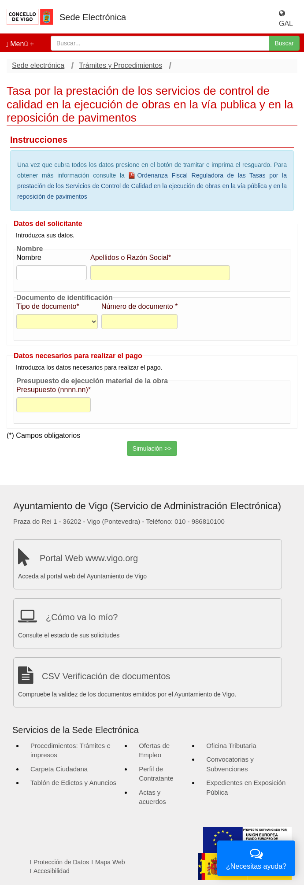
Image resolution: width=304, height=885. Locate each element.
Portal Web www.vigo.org (89, 558)
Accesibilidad (51, 870)
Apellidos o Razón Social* (130, 257)
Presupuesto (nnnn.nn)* (53, 389)
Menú (17, 44)
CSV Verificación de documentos (106, 676)
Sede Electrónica (92, 17)
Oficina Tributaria (231, 745)
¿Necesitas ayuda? (256, 857)
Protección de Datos (61, 862)
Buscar (284, 43)
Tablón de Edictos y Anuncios (73, 782)
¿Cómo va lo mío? (82, 617)
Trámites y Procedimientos (120, 65)
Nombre (28, 257)
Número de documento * (139, 306)
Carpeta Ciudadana (59, 769)
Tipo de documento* (47, 306)
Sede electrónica (38, 65)
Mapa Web (110, 862)
